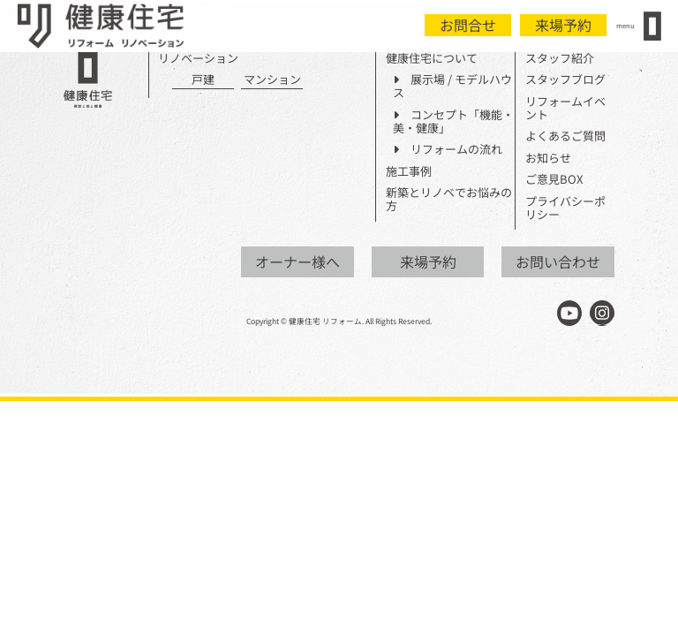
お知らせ (548, 158)
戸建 (203, 80)
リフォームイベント (565, 108)
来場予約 (563, 24)
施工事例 (409, 171)
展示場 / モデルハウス (452, 86)
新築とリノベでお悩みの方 (449, 199)
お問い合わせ (558, 261)
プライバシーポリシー (565, 208)
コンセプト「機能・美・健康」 (453, 122)
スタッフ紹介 (559, 58)
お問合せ (468, 24)
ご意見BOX (554, 179)
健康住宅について (432, 58)
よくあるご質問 (565, 136)
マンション (272, 80)
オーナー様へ (297, 261)
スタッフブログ (565, 80)
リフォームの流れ (447, 149)
